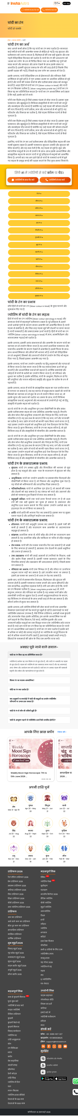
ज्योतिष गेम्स (46, 886)
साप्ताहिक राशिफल (16, 934)
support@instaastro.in (56, 1046)
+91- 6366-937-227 (54, 1038)
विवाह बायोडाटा (14, 1035)
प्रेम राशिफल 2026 (15, 886)
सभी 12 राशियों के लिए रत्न (51, 954)
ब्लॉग (10, 1061)
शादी (42, 924)
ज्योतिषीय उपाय (47, 958)
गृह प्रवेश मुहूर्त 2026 (16, 957)
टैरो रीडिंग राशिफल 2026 (18, 882)
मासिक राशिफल (15, 939)
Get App (66, 3)
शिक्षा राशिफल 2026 (16, 903)
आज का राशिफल (15, 922)
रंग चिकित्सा (13, 1052)
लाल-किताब (13, 1095)
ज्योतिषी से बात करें (49, 10)
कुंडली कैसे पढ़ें (14, 1027)
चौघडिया (44, 950)
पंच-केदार (45, 988)
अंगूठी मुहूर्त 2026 (15, 974)
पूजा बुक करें (13, 1006)
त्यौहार (43, 928)
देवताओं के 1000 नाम (16, 1108)
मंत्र (42, 979)
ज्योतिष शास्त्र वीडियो (16, 1099)
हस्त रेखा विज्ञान (47, 945)
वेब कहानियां (13, 1065)
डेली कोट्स (12, 1078)
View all (62, 732)
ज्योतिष (44, 933)
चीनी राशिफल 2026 (16, 907)
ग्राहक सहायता (47, 1000)
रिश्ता (43, 920)
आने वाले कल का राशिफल (19, 926)
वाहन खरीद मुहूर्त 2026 (17, 970)
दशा (9, 1091)
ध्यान (10, 1057)
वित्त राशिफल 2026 (15, 899)
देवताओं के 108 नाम (16, 1103)
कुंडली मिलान (13, 1031)
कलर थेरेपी (16, 40)
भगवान (44, 937)
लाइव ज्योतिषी (14, 1014)
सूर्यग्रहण (44, 890)
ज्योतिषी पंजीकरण (48, 1021)
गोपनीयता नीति (47, 1004)
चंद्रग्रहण (44, 894)
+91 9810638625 (51, 1042)
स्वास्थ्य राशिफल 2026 (17, 890)
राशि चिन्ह (12, 1082)
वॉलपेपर (11, 1074)
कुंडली (10, 1023)
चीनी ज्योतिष (46, 907)
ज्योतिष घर (12, 1040)
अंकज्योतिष (45, 916)
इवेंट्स (43, 1025)
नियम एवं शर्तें (46, 1008)
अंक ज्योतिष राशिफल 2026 (19, 911)
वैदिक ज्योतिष (46, 903)
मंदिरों (43, 941)
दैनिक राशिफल (14, 1018)
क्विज (43, 882)
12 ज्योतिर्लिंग (46, 984)
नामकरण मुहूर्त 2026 (16, 962)
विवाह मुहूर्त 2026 (15, 953)
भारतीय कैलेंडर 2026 (49, 899)
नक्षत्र (43, 975)
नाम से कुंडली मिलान (16, 1001)
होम (9, 40)
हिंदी (56, 3)
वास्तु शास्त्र (45, 962)
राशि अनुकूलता (14, 1044)
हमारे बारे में (45, 1017)
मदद (42, 1030)
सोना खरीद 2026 (15, 979)
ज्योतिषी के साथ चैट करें (30, 10)
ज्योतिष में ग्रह (46, 971)
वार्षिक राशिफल (14, 943)
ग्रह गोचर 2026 (47, 967)
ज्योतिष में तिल (14, 1086)
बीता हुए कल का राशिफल (18, 930)
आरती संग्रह (12, 1069)
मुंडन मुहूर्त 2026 (14, 966)
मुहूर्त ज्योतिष (46, 911)
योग (9, 1048)
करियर (44, 1013)
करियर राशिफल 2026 (17, 894)
